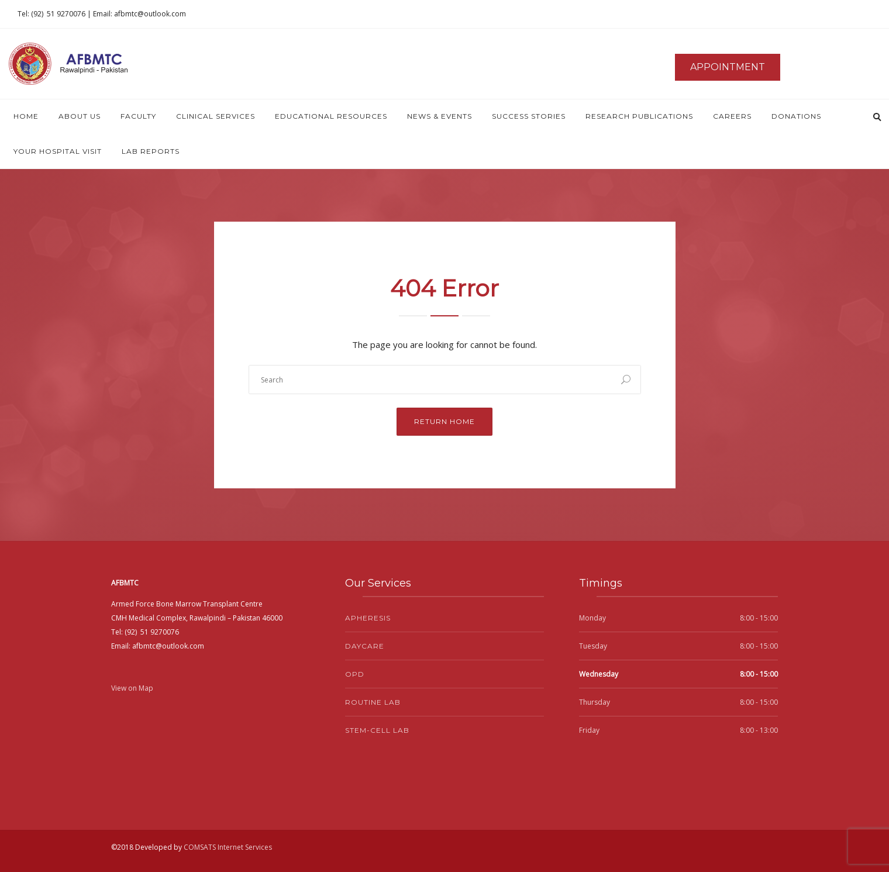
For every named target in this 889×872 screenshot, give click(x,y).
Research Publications (639, 116)
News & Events (832, 67)
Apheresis (368, 617)
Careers (732, 116)
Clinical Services (215, 116)
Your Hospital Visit (57, 151)
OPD (354, 674)
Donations (796, 116)
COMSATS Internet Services (228, 847)
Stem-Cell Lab (377, 730)
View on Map (132, 688)
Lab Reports (151, 151)
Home (26, 116)
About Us (79, 116)
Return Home (444, 421)
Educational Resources (331, 116)
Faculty (138, 116)
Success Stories (529, 116)
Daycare (364, 646)
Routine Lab (373, 702)
